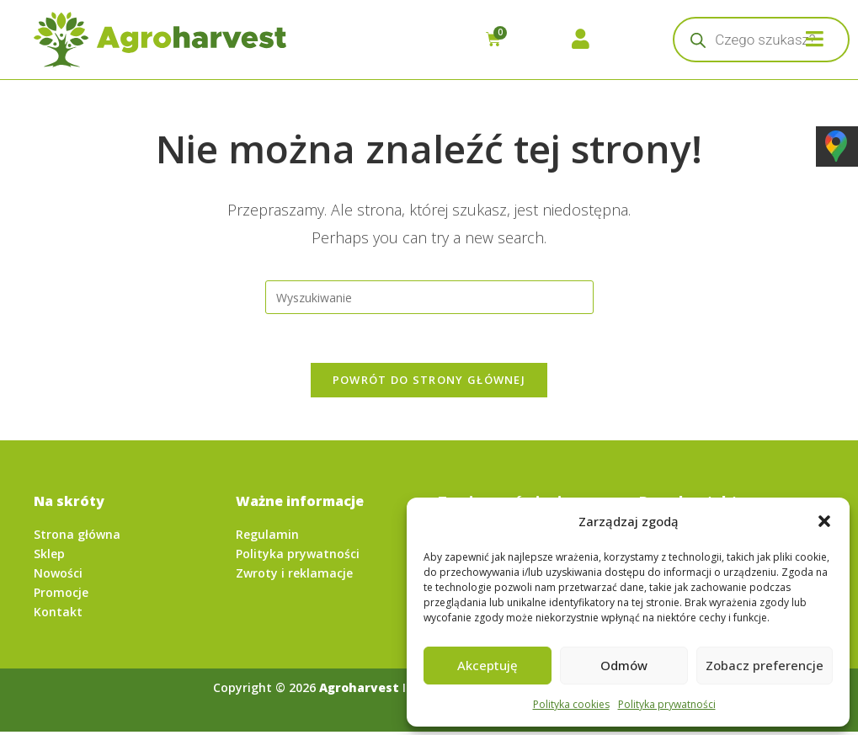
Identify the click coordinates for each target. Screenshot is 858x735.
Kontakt (58, 614)
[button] (824, 521)
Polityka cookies (571, 704)
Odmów (623, 665)
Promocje (61, 595)
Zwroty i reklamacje (294, 575)
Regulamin (267, 537)
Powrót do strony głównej (429, 382)
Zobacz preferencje (764, 665)
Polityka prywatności (667, 704)
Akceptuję (487, 665)
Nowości (58, 575)
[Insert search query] (429, 297)
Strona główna (77, 537)
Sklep (49, 556)
